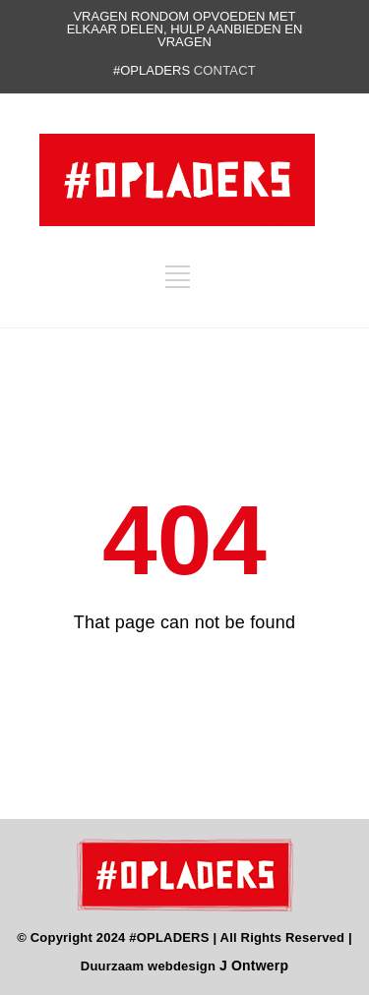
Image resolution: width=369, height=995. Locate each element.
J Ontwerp (253, 965)
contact (225, 70)
